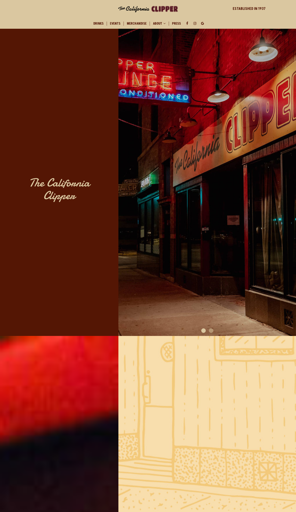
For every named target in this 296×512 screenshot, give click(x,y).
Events (115, 24)
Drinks (98, 24)
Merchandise (137, 24)
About (159, 24)
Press (176, 24)
